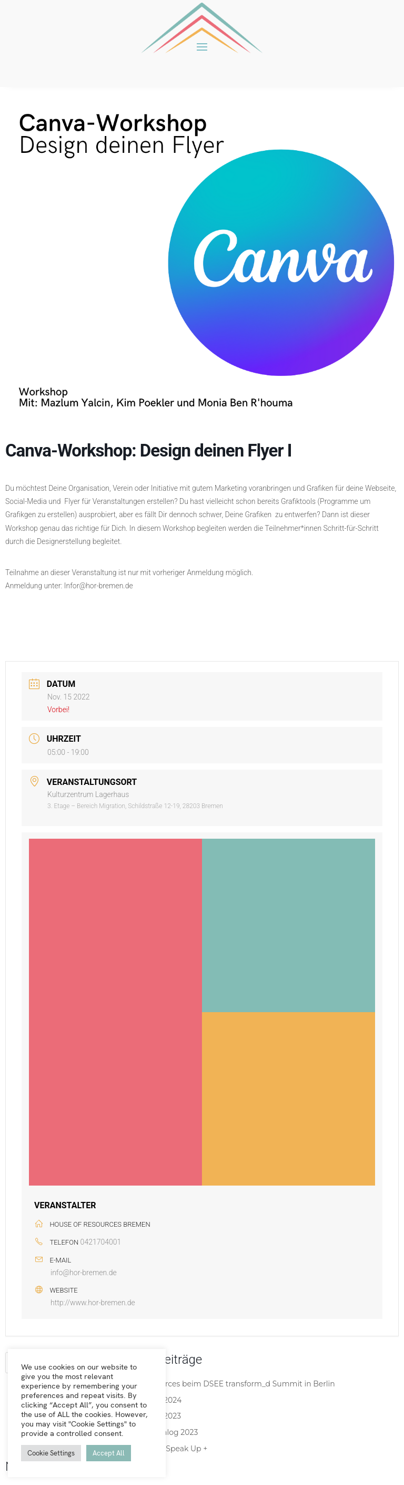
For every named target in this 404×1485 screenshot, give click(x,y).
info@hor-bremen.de (83, 1272)
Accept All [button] (109, 1453)
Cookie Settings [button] (51, 1453)
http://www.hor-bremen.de (92, 1302)
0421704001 (101, 1242)
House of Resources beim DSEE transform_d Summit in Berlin (221, 1384)
